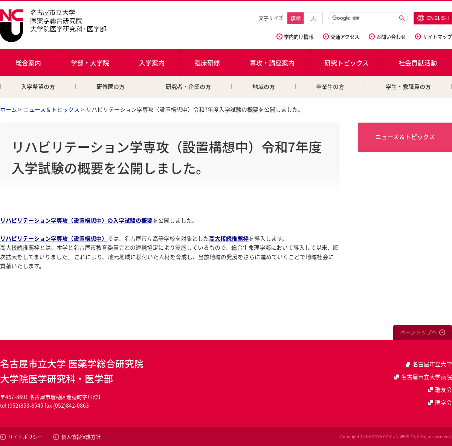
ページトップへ (418, 332)
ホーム (8, 109)
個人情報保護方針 (81, 436)
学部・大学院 (90, 62)
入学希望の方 (38, 86)
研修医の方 (110, 86)
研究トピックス (346, 62)
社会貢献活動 (418, 62)
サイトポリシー (25, 436)
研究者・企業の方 (188, 86)
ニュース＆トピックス (51, 109)
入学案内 (152, 62)
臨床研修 (207, 62)
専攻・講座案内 (272, 62)
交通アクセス (344, 36)
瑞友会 (443, 389)
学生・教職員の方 (408, 86)
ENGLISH (438, 17)
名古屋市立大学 (432, 364)
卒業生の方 (330, 86)
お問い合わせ (391, 36)
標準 (295, 18)
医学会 (443, 402)
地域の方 (263, 86)
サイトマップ (437, 36)
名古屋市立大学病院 (426, 377)
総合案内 (28, 62)
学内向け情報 (298, 36)
